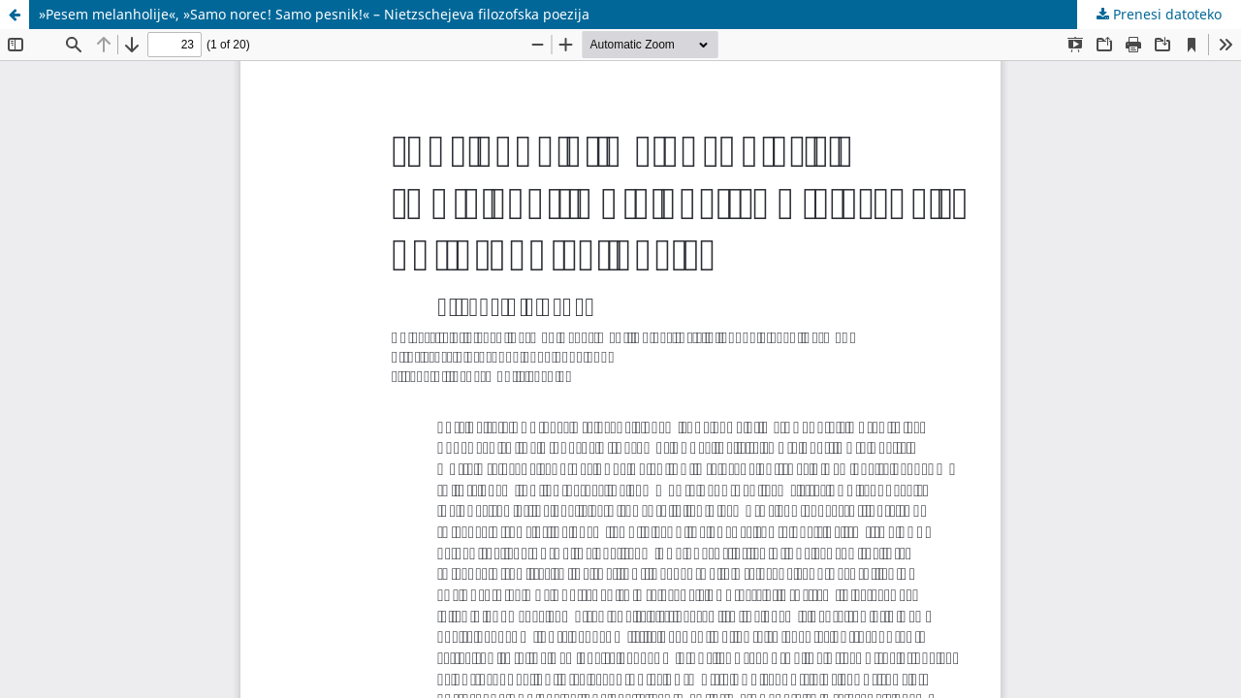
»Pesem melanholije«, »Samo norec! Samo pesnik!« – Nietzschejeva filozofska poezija (314, 14)
